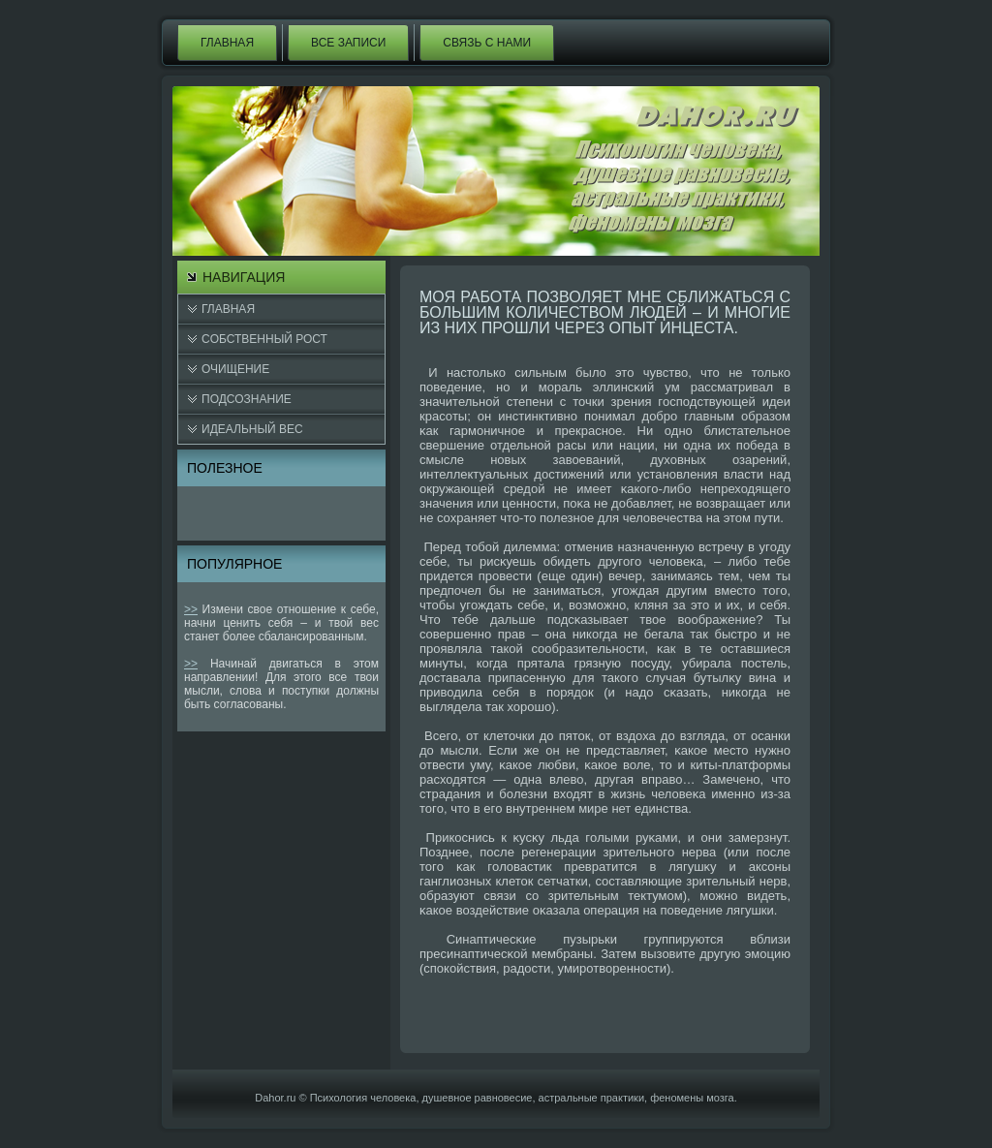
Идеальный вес (252, 429)
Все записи (348, 42)
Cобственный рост (264, 339)
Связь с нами (487, 42)
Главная (227, 42)
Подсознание (247, 399)
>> (191, 609)
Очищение (235, 369)
